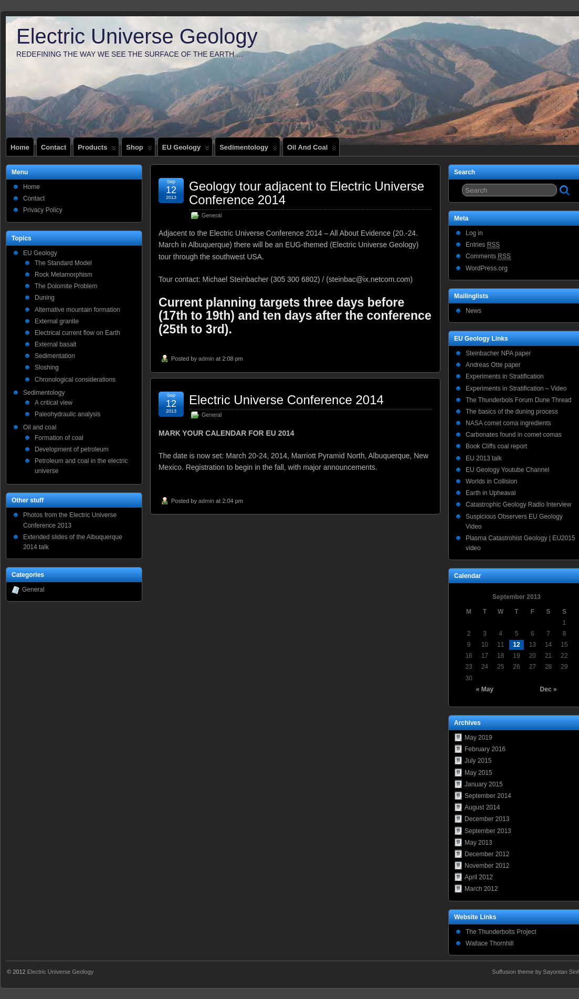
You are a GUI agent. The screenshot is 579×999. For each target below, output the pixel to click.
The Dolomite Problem (66, 286)
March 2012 (481, 888)
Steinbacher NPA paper (498, 353)
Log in (474, 233)
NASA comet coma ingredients (508, 423)
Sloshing (47, 367)
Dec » (548, 689)
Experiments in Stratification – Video (516, 388)
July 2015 (478, 760)
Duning (45, 297)
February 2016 (485, 749)
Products (97, 149)
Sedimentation (55, 356)
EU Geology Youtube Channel (507, 470)
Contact (53, 147)
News (473, 310)
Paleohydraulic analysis (67, 414)
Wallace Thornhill (489, 943)
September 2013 (488, 831)
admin (206, 358)
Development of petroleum (72, 449)
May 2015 (478, 772)
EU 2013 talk (484, 458)
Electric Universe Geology (137, 36)
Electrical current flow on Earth (77, 332)
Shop (139, 149)
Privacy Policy (42, 210)
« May (484, 689)
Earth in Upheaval (490, 493)
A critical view (53, 402)
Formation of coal (59, 437)
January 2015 (484, 784)
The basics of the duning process (512, 411)
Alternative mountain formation (77, 309)
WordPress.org (487, 268)
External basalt (55, 344)
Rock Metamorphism (63, 274)
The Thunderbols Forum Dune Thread (519, 400)
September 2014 (488, 796)
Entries (483, 245)
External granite (57, 321)
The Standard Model (63, 263)
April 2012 (479, 877)
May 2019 (478, 737)
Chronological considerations (75, 379)
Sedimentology (248, 149)
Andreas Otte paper (493, 365)
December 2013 (487, 819)
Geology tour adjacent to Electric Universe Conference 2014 (306, 193)
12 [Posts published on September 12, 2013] (516, 644)
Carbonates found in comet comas (514, 434)
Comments (488, 256)
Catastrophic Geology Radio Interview (518, 504)
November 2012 (487, 865)
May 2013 (478, 842)
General (212, 215)
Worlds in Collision (491, 481)
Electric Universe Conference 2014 (286, 400)
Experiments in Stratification (505, 376)
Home (19, 147)
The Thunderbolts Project (501, 931)
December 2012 (487, 854)
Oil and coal (311, 149)
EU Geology (185, 149)
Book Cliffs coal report (496, 446)
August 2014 (482, 807)
